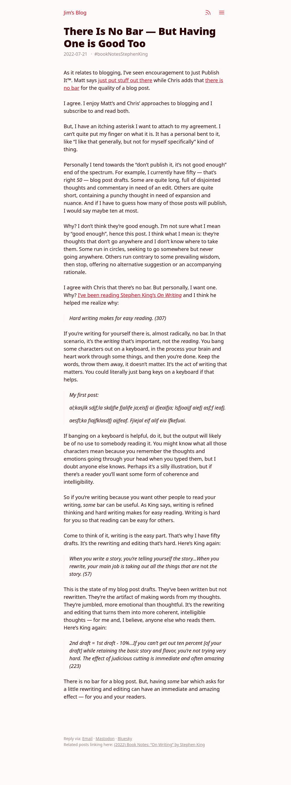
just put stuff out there (125, 80)
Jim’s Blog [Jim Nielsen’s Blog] (75, 12)
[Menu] (221, 12)
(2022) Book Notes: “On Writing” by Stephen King (159, 744)
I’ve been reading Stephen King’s (130, 295)
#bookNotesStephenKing (121, 54)
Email (87, 738)
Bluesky (125, 738)
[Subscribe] (208, 12)
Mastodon (105, 738)
